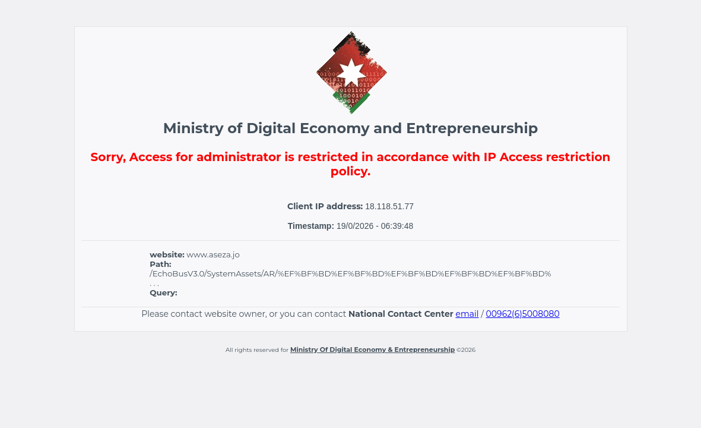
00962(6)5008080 (523, 314)
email (466, 314)
